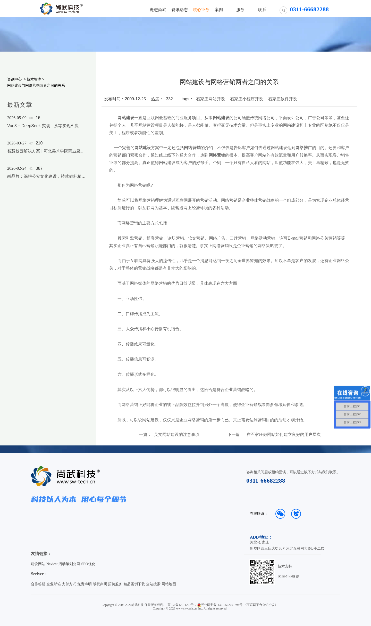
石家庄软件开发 (282, 99)
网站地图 (169, 584)
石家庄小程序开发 (246, 99)
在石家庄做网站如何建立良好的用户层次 (284, 435)
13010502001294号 (230, 604)
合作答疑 (38, 584)
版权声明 (100, 584)
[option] (47, 154)
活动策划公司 (69, 564)
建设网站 (38, 564)
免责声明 (84, 584)
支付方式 (69, 584)
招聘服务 (115, 584)
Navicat (52, 564)
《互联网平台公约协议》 (261, 604)
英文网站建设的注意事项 (176, 435)
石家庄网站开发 (210, 99)
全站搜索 (153, 584)
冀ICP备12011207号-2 (181, 604)
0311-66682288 (265, 480)
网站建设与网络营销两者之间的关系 (36, 85)
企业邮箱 (53, 584)
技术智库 (34, 79)
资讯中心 (14, 79)
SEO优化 (88, 564)
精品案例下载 (134, 584)
